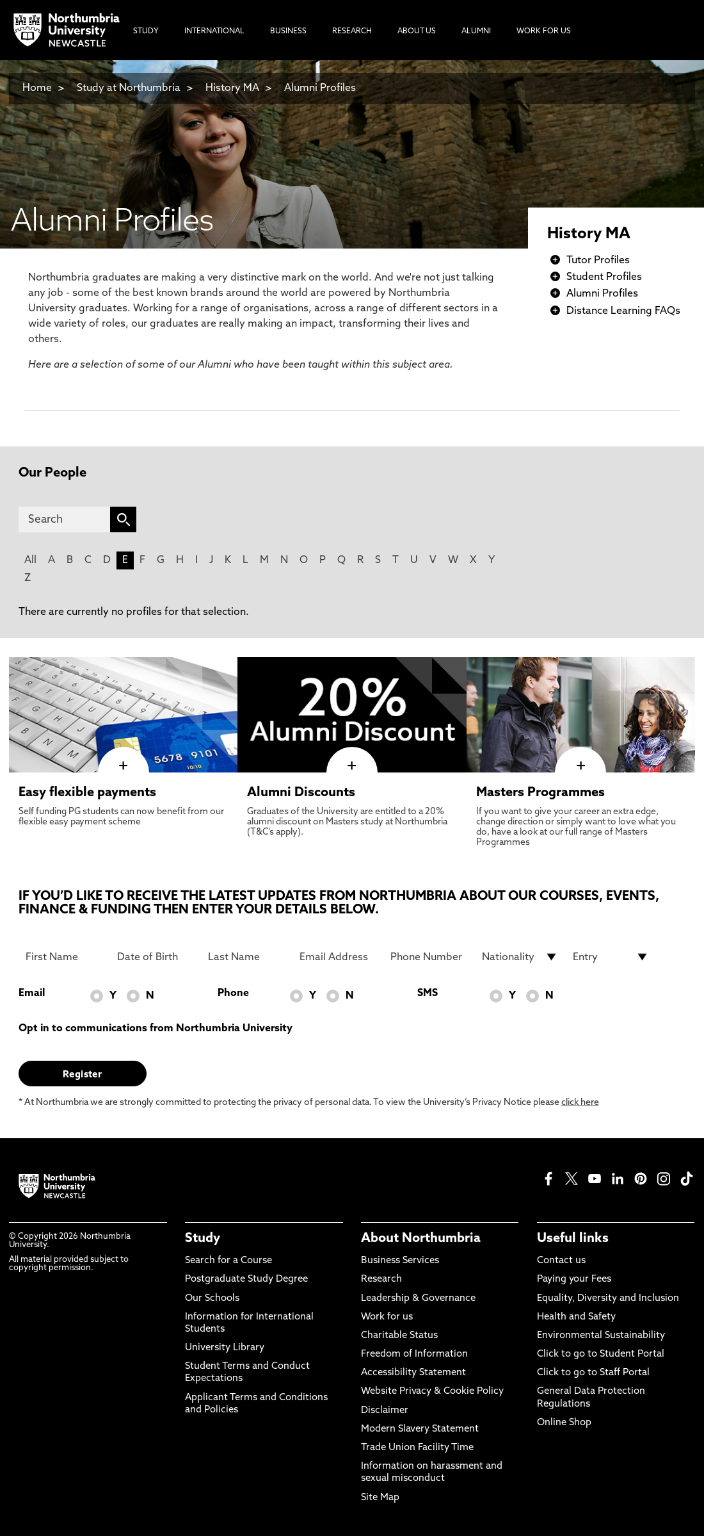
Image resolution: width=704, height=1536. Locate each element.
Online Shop (564, 1423)
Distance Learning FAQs (623, 311)
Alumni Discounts (301, 793)
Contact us (561, 1261)
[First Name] (63, 957)
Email (32, 993)
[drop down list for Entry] (610, 957)
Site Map (380, 1498)
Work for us (387, 1317)
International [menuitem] (214, 31)
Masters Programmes (540, 793)
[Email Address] (337, 957)
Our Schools (212, 1298)
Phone (233, 993)
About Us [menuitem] (416, 31)
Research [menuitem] (352, 31)
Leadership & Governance (418, 1298)
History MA (232, 88)
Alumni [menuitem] (476, 31)
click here (580, 1102)
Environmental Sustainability (601, 1336)
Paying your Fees (574, 1279)
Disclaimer (384, 1411)
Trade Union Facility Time (417, 1448)
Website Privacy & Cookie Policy (432, 1391)
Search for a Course (228, 1261)
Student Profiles (604, 277)
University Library (224, 1348)
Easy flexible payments (87, 793)
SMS (427, 993)
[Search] (65, 519)
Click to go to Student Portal (600, 1354)
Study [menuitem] (146, 31)
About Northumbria (421, 1238)
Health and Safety (576, 1317)
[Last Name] (246, 957)
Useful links (573, 1238)
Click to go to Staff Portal (593, 1373)
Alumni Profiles (320, 88)
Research (381, 1279)
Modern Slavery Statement (420, 1429)
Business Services (400, 1261)
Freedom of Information (414, 1354)
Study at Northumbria (128, 88)
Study (202, 1238)
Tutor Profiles (598, 261)
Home (37, 88)
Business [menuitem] (288, 31)
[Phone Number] (428, 957)
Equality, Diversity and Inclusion (608, 1298)
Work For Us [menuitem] (543, 31)
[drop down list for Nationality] (520, 957)
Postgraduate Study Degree (246, 1279)
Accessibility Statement (413, 1373)
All (30, 560)
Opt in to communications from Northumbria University (155, 1029)
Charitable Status (399, 1336)
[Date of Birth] (155, 957)
